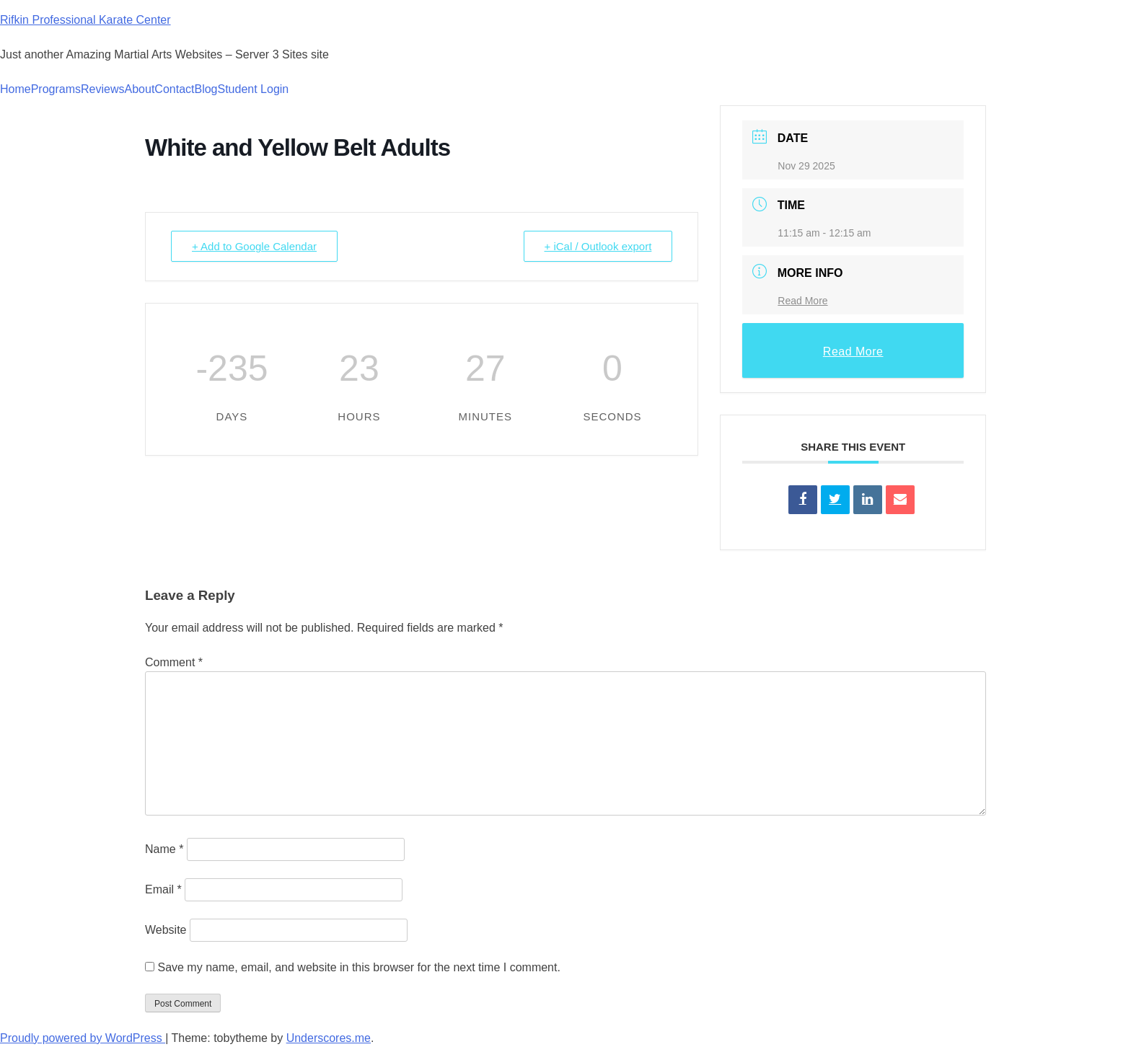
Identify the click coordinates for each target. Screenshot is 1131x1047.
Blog (205, 89)
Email (163, 889)
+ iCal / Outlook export (598, 246)
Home (15, 89)
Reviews (102, 89)
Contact (174, 89)
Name (164, 849)
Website (166, 930)
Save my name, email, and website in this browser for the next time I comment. (358, 967)
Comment (174, 662)
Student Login (253, 89)
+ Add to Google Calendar (254, 246)
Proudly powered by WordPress (82, 1038)
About (140, 89)
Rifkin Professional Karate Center (85, 20)
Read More (802, 300)
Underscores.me (328, 1038)
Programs (56, 89)
